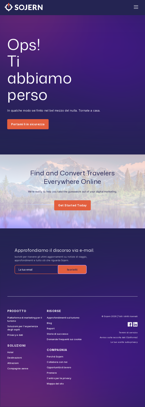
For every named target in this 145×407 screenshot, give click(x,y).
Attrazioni (13, 363)
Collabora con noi (57, 361)
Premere (52, 372)
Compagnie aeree (17, 368)
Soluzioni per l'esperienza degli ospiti (22, 328)
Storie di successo (57, 333)
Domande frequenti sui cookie (64, 339)
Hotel (10, 352)
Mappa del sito (55, 383)
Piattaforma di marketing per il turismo (24, 319)
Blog (49, 323)
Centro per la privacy (59, 378)
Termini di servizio (128, 332)
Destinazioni (14, 357)
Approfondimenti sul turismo (63, 317)
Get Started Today (72, 205)
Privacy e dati (15, 334)
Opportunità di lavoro (59, 367)
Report (51, 328)
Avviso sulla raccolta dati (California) (119, 337)
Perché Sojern (55, 356)
